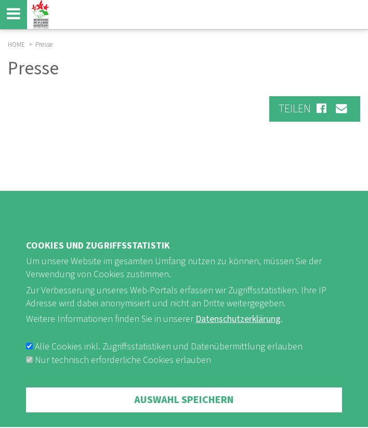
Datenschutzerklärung (238, 329)
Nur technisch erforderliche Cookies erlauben (123, 371)
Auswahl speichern (184, 411)
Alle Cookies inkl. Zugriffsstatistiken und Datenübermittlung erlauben (169, 357)
